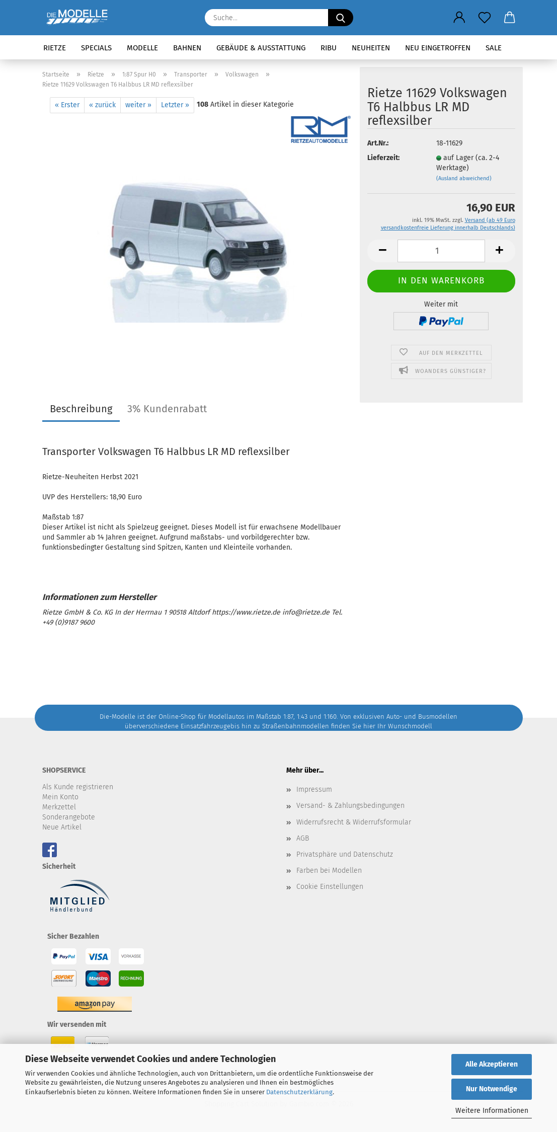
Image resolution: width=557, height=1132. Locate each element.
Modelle (142, 47)
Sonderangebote (68, 817)
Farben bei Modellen (329, 870)
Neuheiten (371, 47)
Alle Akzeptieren (491, 1064)
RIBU (329, 47)
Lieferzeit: (383, 158)
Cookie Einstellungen (329, 886)
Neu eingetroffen (437, 47)
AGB (302, 838)
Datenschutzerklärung (299, 1092)
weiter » (138, 105)
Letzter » (175, 105)
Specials (96, 47)
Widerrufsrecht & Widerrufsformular (353, 822)
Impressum (314, 789)
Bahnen (187, 47)
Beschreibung (81, 409)
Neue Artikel (62, 827)
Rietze (54, 47)
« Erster (67, 105)
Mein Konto (60, 797)
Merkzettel (59, 807)
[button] (459, 17)
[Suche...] (340, 17)
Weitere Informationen (491, 1110)
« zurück (102, 105)
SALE (494, 47)
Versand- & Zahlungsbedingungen (350, 805)
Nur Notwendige (491, 1089)
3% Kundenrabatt (167, 409)
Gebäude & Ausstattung (260, 47)
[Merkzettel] (484, 17)
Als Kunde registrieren (77, 787)
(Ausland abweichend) (464, 178)
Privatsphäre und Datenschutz (344, 854)
